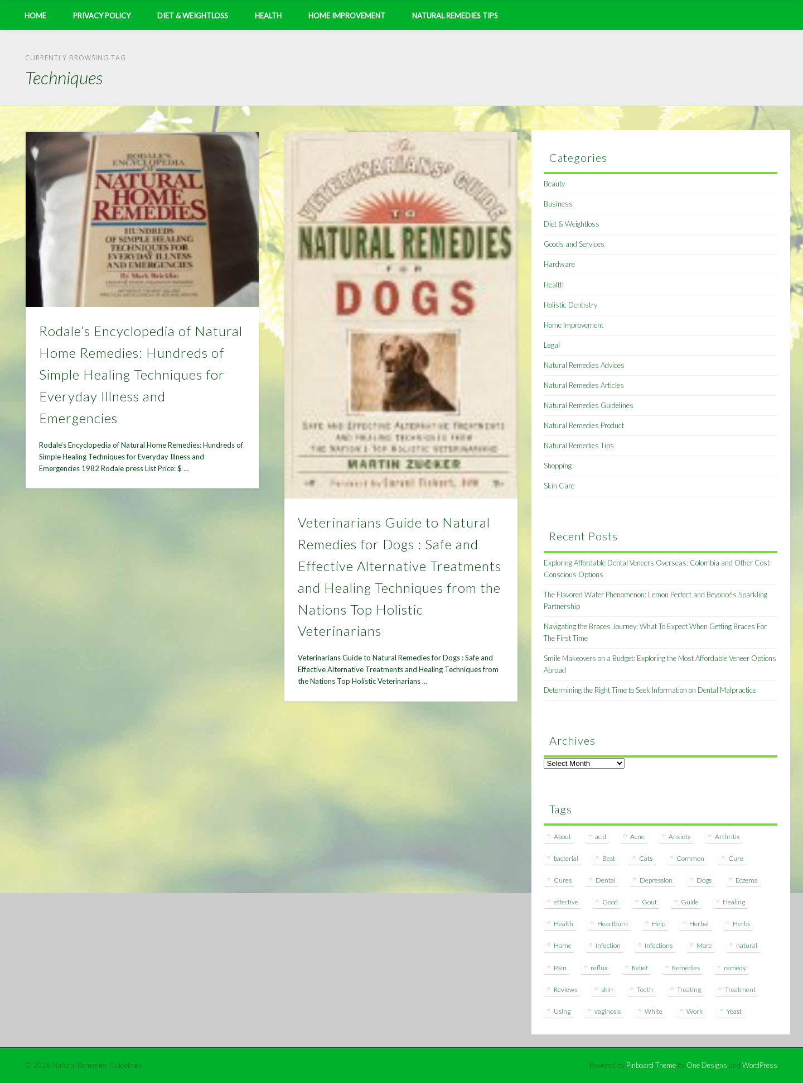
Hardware (559, 264)
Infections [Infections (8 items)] (659, 945)
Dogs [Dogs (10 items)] (704, 880)
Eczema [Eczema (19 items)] (747, 880)
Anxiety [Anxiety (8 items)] (680, 836)
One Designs (706, 1065)
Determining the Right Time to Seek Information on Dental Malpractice (650, 690)
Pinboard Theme (651, 1065)
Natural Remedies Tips (455, 15)
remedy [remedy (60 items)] (735, 968)
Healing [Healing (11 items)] (734, 902)
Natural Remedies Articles (584, 385)
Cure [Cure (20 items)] (735, 858)
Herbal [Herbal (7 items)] (699, 923)
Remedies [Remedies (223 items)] (686, 968)
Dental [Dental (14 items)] (606, 880)
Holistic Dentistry (570, 304)
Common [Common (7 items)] (690, 858)
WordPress (759, 1065)
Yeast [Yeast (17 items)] (734, 1011)
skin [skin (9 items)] (607, 989)
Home (35, 15)
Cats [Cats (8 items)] (645, 858)
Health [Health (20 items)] (563, 923)
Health (268, 15)
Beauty (554, 183)
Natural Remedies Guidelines (588, 405)
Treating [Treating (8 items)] (689, 989)
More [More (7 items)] (704, 945)
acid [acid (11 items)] (600, 836)
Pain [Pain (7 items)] (560, 968)
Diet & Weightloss (192, 15)
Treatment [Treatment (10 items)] (740, 989)
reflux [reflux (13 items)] (599, 968)
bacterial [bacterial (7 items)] (566, 858)
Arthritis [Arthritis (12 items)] (727, 836)
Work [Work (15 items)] (694, 1011)
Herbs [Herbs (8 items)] (741, 923)
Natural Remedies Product (584, 425)
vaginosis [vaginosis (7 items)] (607, 1011)
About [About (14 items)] (562, 836)
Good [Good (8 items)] (610, 902)
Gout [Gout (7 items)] (649, 902)
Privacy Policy (101, 15)
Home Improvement (346, 15)
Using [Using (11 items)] (562, 1011)
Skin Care (559, 485)
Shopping (558, 465)
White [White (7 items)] (653, 1011)
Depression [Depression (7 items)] (656, 880)
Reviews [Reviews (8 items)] (565, 989)
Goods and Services (574, 243)
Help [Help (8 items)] (658, 923)
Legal (552, 345)
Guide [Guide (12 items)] (690, 902)
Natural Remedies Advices (584, 365)
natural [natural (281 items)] (746, 945)
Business (558, 203)
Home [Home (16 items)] (563, 945)
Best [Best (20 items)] (608, 858)
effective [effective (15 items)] (566, 902)
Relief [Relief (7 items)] (640, 968)
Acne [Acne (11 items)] (637, 836)
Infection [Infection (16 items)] (608, 945)
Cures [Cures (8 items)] (563, 880)
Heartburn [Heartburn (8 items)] (612, 923)
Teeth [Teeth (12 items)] (645, 989)
